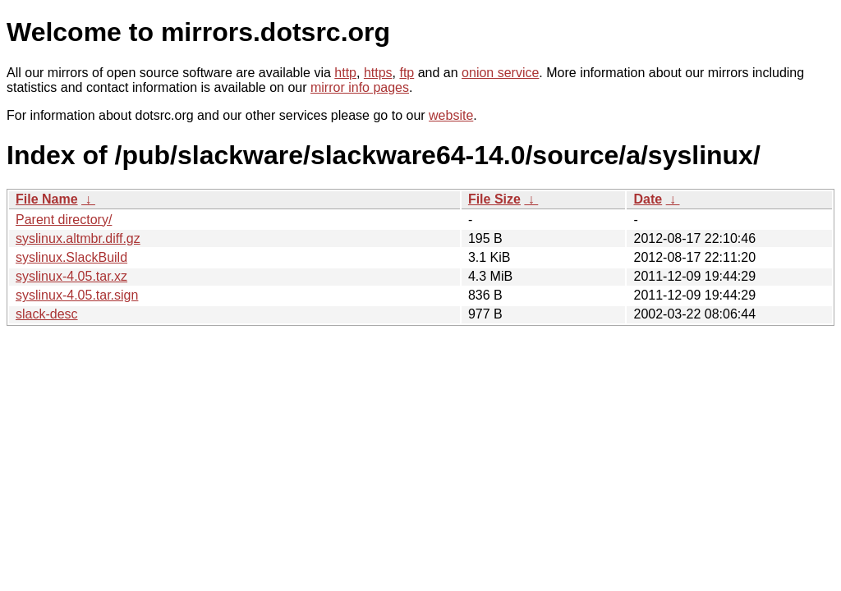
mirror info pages (359, 87)
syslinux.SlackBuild (71, 257)
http (345, 73)
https (378, 73)
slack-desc (47, 314)
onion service (500, 73)
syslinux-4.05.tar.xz (71, 276)
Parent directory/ (64, 220)
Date (647, 199)
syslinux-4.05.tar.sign (77, 295)
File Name (47, 199)
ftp (406, 73)
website (451, 115)
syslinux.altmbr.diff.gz (78, 238)
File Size (494, 199)
